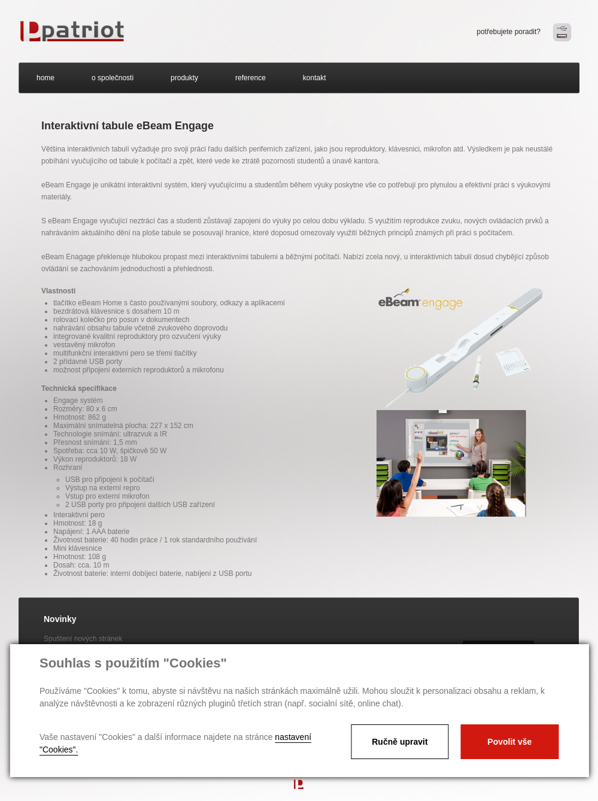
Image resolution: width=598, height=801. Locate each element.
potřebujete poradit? (508, 32)
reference (250, 78)
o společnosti (112, 78)
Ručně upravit (399, 742)
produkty (184, 78)
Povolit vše (509, 742)
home (45, 78)
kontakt (314, 78)
